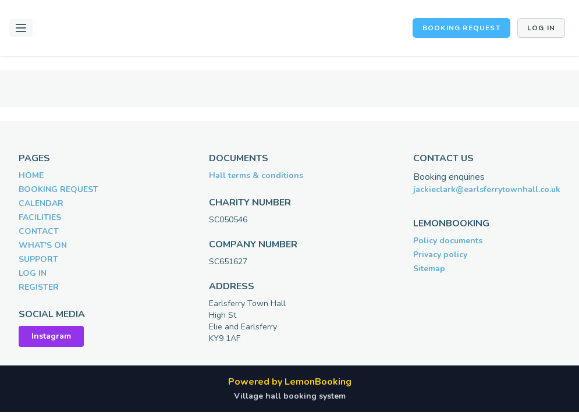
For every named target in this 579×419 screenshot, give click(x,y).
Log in (541, 28)
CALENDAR (41, 203)
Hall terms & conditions (256, 175)
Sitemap (429, 268)
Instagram (51, 336)
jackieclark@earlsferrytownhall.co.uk (486, 189)
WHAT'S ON (43, 245)
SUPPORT (38, 259)
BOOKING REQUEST (461, 28)
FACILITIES (40, 217)
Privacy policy (440, 254)
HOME (31, 175)
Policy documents (447, 240)
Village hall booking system (290, 396)
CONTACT (39, 231)
